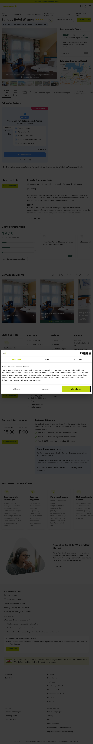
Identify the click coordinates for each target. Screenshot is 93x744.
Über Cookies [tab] (77, 359)
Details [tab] (46, 359)
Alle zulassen (76, 389)
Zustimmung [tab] (16, 359)
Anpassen (47, 389)
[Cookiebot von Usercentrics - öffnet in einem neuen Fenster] (82, 353)
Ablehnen (16, 389)
